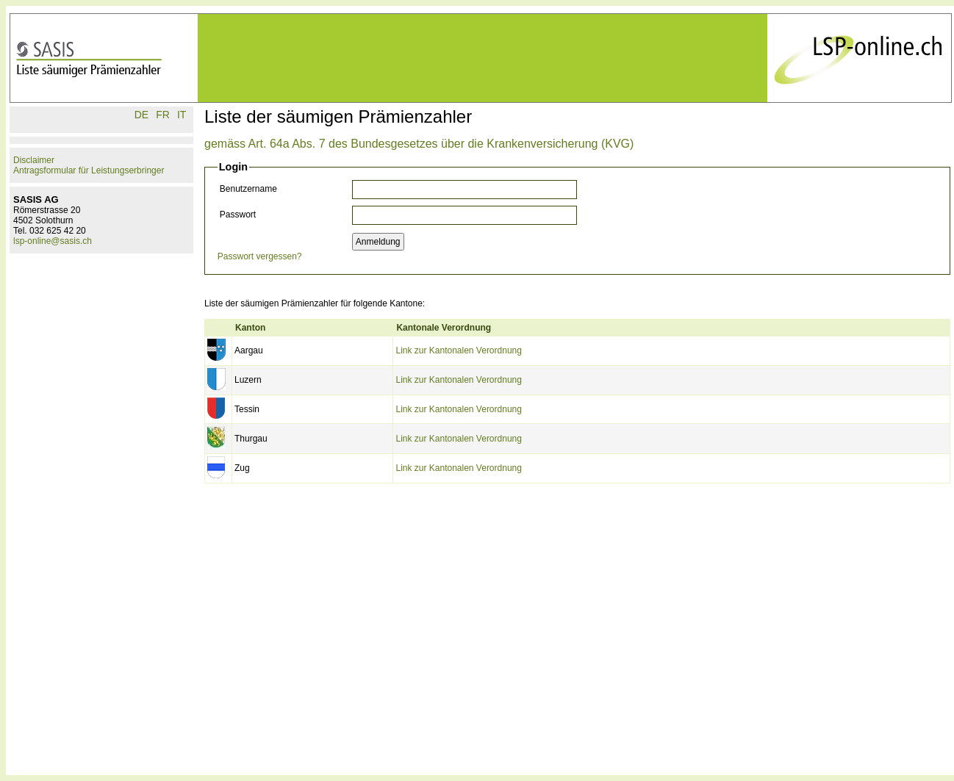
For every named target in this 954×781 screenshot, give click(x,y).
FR (163, 114)
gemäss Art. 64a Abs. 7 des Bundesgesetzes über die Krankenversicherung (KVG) (419, 143)
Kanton (250, 328)
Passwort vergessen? (260, 256)
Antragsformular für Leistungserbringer (88, 170)
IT (181, 114)
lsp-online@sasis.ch (52, 241)
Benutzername (248, 189)
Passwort (238, 214)
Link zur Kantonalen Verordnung (458, 350)
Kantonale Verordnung (443, 328)
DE (141, 114)
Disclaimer (33, 160)
